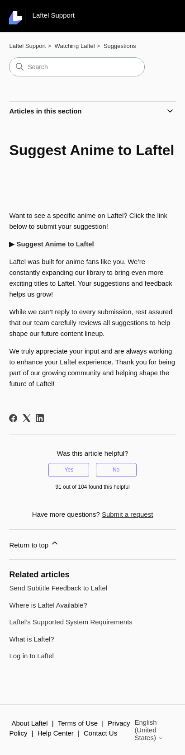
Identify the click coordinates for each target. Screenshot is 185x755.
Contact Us (100, 733)
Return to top (34, 543)
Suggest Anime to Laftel (55, 244)
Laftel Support (27, 45)
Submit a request (127, 514)
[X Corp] (27, 418)
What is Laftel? (31, 639)
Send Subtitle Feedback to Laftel (58, 588)
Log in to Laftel (31, 656)
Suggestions (120, 45)
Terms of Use (78, 723)
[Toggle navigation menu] (160, 16)
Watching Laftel (75, 45)
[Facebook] (13, 418)
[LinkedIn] (40, 418)
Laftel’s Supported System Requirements (70, 622)
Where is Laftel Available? (48, 605)
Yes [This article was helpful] (69, 470)
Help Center (56, 733)
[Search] (76, 67)
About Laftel (29, 723)
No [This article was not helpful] (116, 470)
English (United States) (148, 730)
